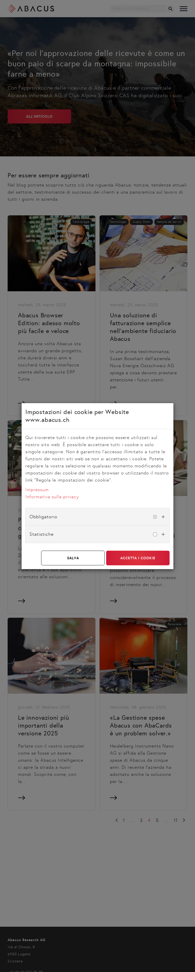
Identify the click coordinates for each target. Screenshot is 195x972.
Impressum (37, 489)
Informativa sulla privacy (52, 497)
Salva (73, 558)
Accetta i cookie (137, 558)
